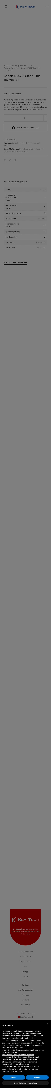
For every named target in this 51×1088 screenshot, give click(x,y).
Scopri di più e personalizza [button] (25, 1083)
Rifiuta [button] (13, 1077)
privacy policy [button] (24, 1064)
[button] (48, 1024)
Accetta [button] (37, 1077)
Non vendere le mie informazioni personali (18, 1055)
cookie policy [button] (29, 1038)
